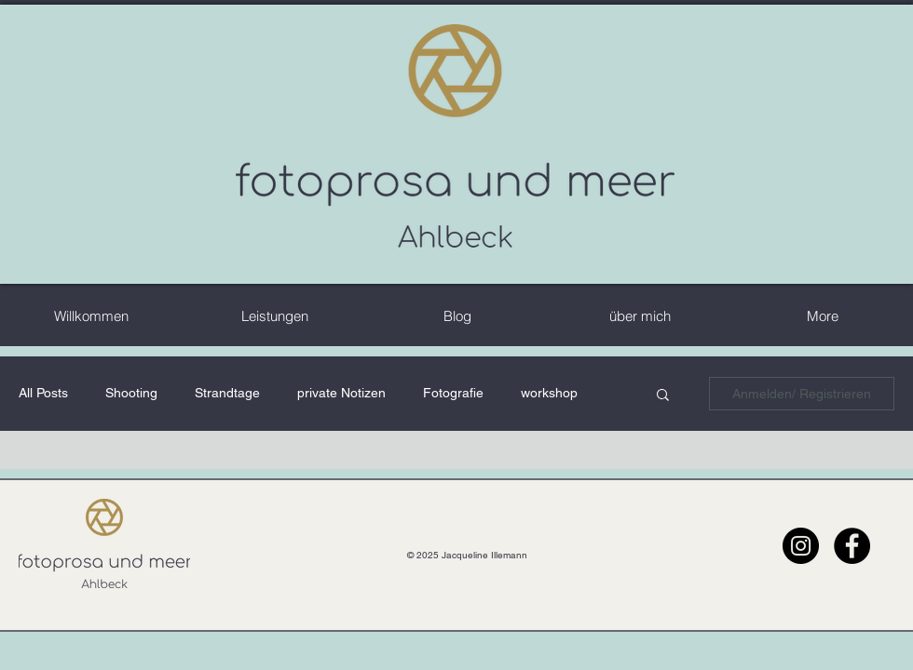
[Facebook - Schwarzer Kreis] (852, 546)
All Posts (43, 392)
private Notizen (341, 392)
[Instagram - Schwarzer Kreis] (801, 546)
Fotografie (453, 392)
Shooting (131, 392)
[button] (663, 396)
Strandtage (227, 392)
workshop (549, 392)
